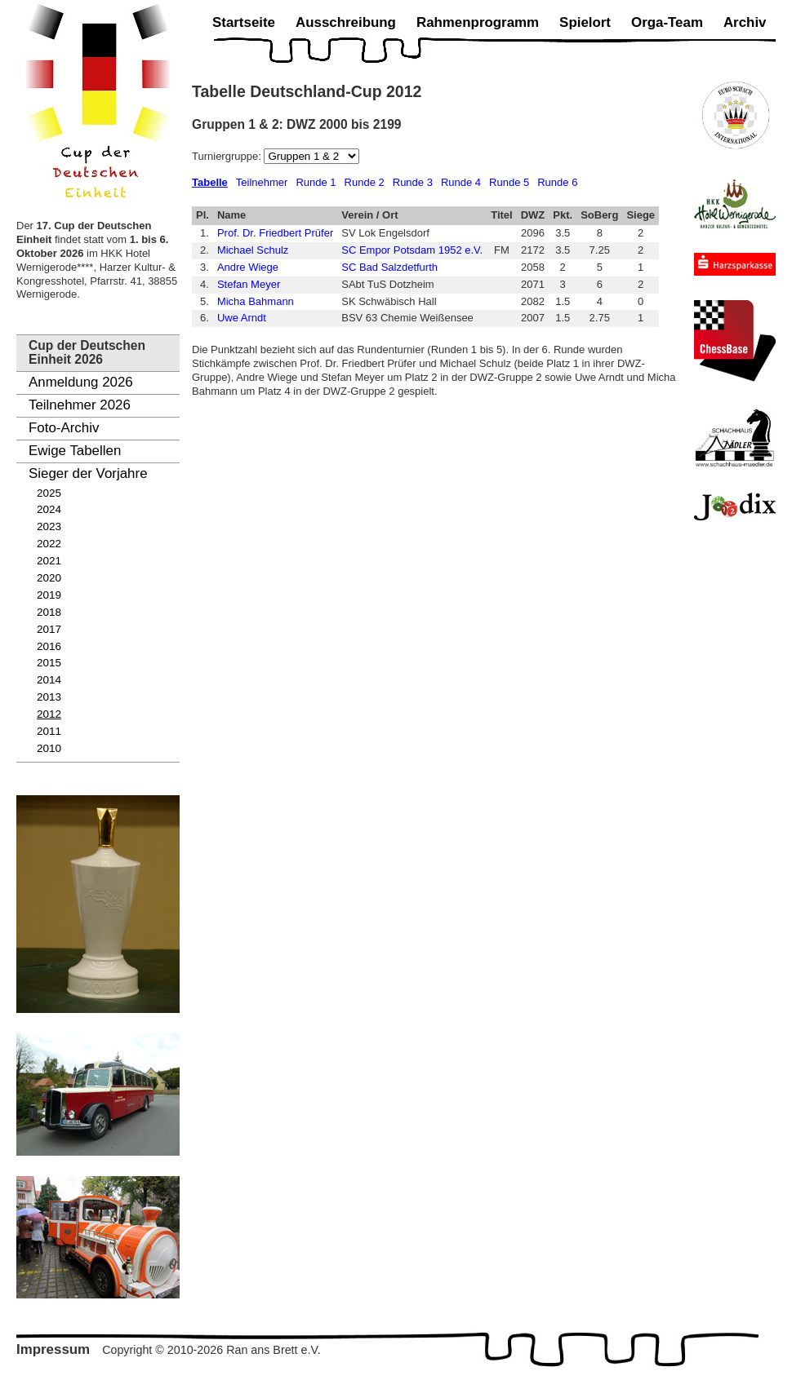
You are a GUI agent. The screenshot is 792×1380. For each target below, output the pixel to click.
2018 (49, 612)
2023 (49, 526)
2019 (49, 595)
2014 (49, 680)
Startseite (243, 22)
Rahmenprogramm (477, 22)
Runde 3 (413, 182)
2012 (49, 714)
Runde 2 (365, 182)
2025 (49, 493)
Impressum (53, 1349)
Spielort (585, 22)
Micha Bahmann (255, 301)
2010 (49, 748)
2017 (49, 629)
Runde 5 (509, 182)
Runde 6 (557, 182)
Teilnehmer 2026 (80, 405)
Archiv (745, 22)
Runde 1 (316, 182)
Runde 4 (461, 182)
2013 (49, 697)
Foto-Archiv (64, 428)
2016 (49, 646)
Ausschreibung (346, 22)
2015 (49, 663)
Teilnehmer (262, 182)
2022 (49, 543)
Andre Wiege (247, 267)
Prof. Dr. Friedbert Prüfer (275, 233)
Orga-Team (667, 22)
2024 (49, 509)
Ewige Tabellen (75, 450)
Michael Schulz (252, 250)
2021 (49, 561)
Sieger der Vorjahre (88, 473)
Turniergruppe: (228, 156)
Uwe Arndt (241, 318)
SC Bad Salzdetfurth (389, 267)
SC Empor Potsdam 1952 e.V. (412, 250)
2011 (49, 731)
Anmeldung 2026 (81, 382)
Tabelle (210, 182)
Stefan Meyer (248, 284)
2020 (49, 578)
